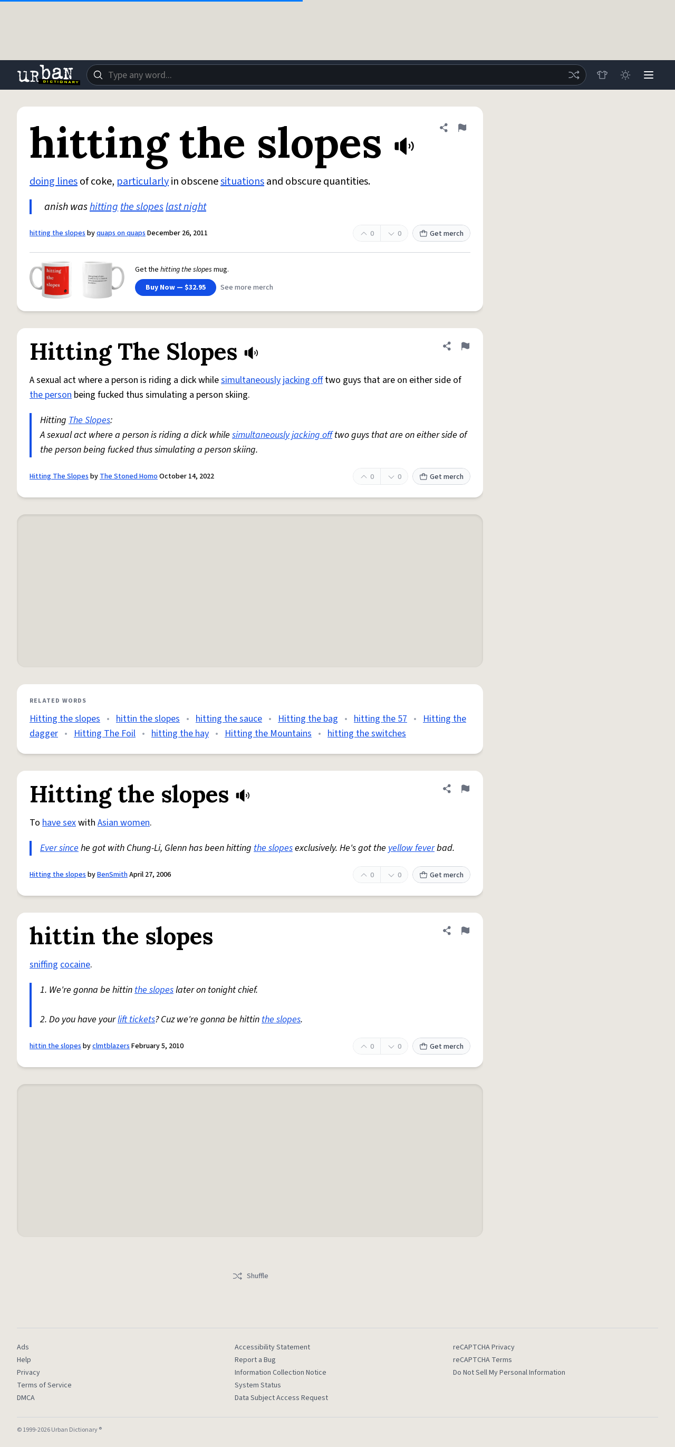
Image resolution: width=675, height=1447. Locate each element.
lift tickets (136, 1019)
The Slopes (89, 420)
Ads (23, 1347)
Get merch (441, 233)
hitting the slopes (57, 233)
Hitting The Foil (105, 733)
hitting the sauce (229, 718)
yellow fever (411, 848)
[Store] (602, 74)
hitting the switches (366, 733)
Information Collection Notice (280, 1372)
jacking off (303, 380)
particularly (143, 181)
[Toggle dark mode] (625, 74)
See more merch (246, 287)
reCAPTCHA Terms (482, 1360)
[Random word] (573, 75)
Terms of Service (44, 1385)
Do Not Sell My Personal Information (509, 1372)
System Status (258, 1385)
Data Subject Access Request (281, 1398)
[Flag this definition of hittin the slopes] (465, 930)
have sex (59, 822)
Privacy (28, 1372)
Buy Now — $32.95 (176, 287)
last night (186, 206)
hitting (104, 206)
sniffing (44, 964)
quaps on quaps (121, 233)
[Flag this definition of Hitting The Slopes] (465, 346)
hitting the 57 (380, 718)
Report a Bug (255, 1360)
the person (51, 394)
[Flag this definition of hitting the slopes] (462, 127)
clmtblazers (111, 1046)
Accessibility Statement (272, 1347)
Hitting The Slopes (59, 476)
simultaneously (251, 380)
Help (24, 1360)
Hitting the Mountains (268, 733)
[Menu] (648, 74)
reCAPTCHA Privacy (484, 1347)
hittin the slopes (148, 718)
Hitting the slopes (65, 718)
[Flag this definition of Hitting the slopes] (465, 788)
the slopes (141, 206)
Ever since (59, 848)
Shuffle (250, 1276)
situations (242, 181)
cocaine (75, 964)
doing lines (54, 181)
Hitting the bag (308, 718)
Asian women (124, 822)
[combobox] (336, 74)
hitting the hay (180, 733)
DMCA (26, 1398)
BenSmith (112, 874)
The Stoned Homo (129, 476)
